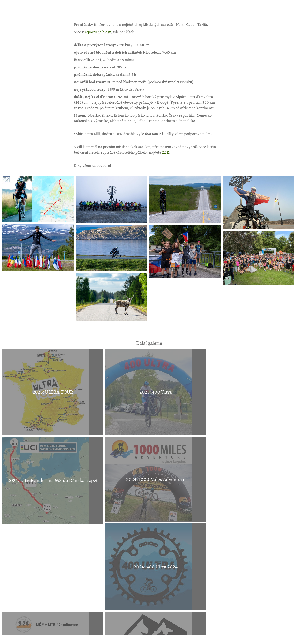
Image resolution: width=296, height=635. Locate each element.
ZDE (165, 152)
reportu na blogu (98, 32)
